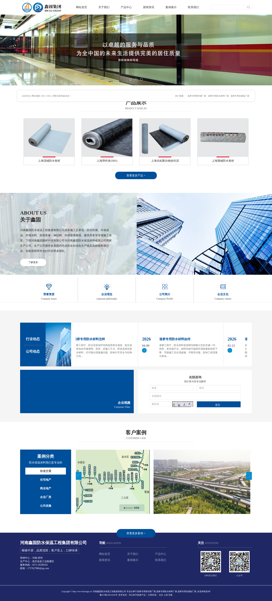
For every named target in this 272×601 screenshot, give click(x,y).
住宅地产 (45, 522)
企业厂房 (45, 540)
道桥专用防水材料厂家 (218, 86)
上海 (166, 595)
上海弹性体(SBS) (107, 160)
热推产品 (141, 595)
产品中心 (126, 7)
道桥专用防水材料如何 (175, 383)
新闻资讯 (148, 7)
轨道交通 (45, 514)
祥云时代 (133, 595)
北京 (161, 595)
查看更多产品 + (135, 175)
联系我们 (193, 7)
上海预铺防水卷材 (223, 160)
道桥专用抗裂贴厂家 (240, 86)
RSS (43, 86)
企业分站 (26, 86)
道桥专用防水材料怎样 (90, 383)
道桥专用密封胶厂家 (197, 86)
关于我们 (103, 7)
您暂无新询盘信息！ (62, 86)
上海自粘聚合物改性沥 (165, 160)
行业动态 (33, 383)
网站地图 (36, 86)
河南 (170, 595)
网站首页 (81, 7)
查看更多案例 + (135, 576)
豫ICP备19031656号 (108, 595)
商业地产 (45, 531)
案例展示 (171, 7)
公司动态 (33, 395)
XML (49, 86)
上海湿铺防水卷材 (49, 160)
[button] (130, 79)
